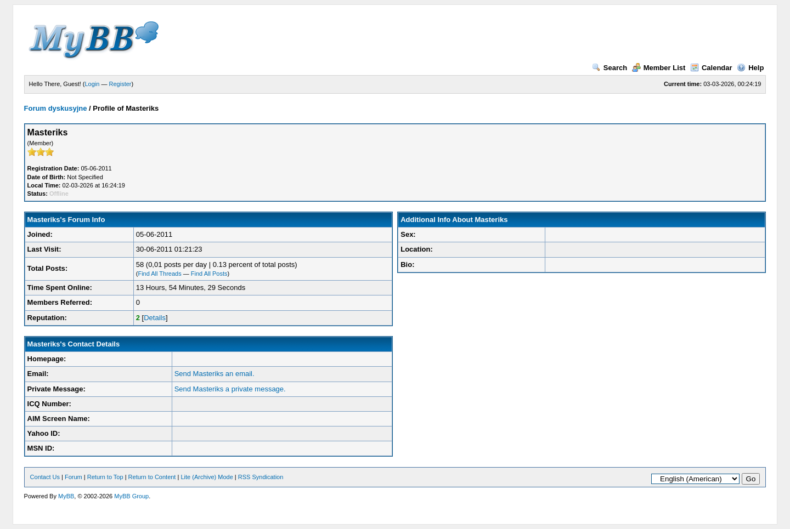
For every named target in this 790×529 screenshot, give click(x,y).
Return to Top (105, 477)
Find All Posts (209, 273)
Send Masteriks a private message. (230, 389)
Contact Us (45, 477)
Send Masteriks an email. (214, 373)
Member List (659, 68)
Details (155, 318)
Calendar (711, 68)
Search (609, 68)
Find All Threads (159, 273)
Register (120, 84)
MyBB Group (131, 496)
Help (750, 68)
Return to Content (152, 477)
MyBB (66, 496)
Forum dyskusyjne (55, 108)
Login (92, 84)
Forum (73, 477)
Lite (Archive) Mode (206, 477)
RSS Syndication (261, 477)
